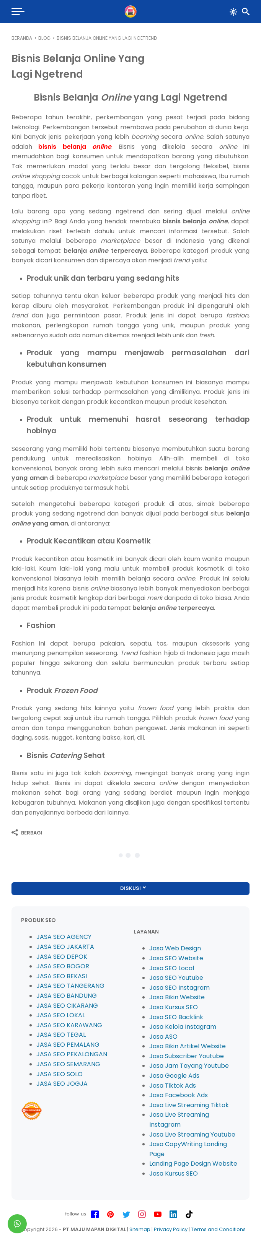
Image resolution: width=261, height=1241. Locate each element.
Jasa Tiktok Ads (172, 1085)
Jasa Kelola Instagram (182, 1026)
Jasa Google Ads (174, 1075)
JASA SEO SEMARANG (68, 1064)
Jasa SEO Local (171, 968)
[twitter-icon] (126, 1214)
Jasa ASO (163, 1036)
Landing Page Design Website (193, 1163)
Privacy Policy (171, 1229)
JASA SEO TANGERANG (70, 985)
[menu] (17, 11)
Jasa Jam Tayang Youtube (189, 1065)
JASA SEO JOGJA (62, 1083)
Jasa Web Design (175, 948)
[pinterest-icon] (110, 1214)
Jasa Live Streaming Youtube (192, 1134)
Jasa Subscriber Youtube (186, 1056)
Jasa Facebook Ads (178, 1095)
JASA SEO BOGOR (62, 966)
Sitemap (139, 1229)
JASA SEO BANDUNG (66, 995)
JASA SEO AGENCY (63, 936)
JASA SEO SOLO (59, 1074)
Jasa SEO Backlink (176, 1017)
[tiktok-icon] (189, 1214)
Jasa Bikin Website (177, 997)
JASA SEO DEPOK (61, 956)
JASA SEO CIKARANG (67, 1005)
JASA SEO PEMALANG (68, 1044)
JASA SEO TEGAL (61, 1034)
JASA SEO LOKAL (60, 1015)
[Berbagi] (26, 832)
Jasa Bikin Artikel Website (187, 1046)
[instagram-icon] (142, 1214)
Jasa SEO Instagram (179, 987)
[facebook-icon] (95, 1214)
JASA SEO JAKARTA (65, 946)
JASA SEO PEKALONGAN (71, 1054)
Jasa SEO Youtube (176, 977)
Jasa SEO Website (176, 958)
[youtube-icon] (157, 1214)
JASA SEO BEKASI (61, 976)
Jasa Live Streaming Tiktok (189, 1105)
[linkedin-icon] (173, 1214)
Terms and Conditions (218, 1229)
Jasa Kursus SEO (173, 1007)
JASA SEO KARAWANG (69, 1025)
